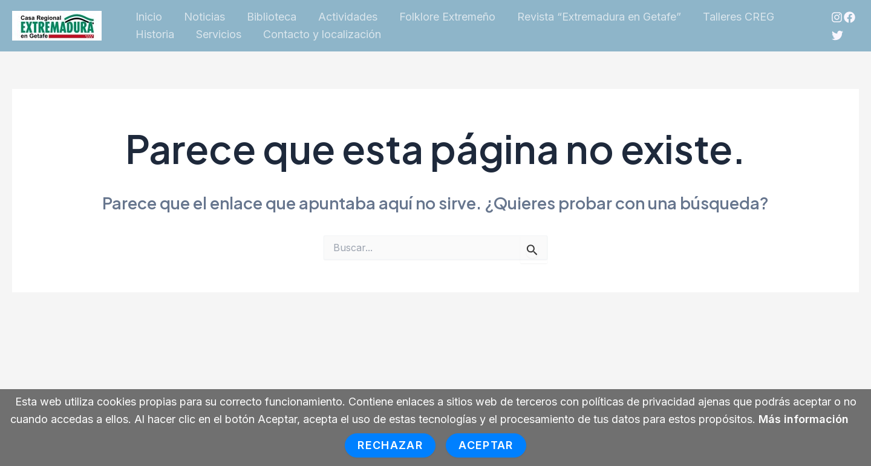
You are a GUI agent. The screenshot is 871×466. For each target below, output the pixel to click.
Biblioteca (271, 16)
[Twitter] (837, 35)
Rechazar (390, 445)
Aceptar (485, 445)
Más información (803, 419)
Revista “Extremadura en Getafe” (599, 16)
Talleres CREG (738, 16)
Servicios (218, 34)
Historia (154, 34)
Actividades (347, 16)
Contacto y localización (322, 34)
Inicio (148, 16)
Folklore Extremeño (447, 16)
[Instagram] (837, 17)
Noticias (204, 16)
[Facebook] (849, 17)
